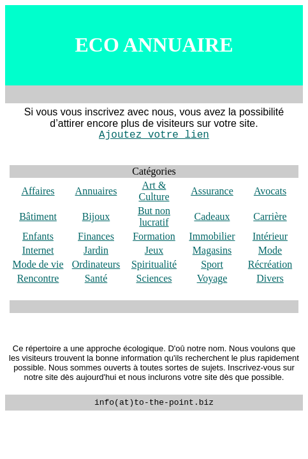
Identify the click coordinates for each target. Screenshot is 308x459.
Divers (270, 278)
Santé (96, 278)
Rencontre (38, 278)
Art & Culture (154, 191)
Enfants (38, 236)
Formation (154, 236)
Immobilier (212, 236)
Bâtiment (38, 216)
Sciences (154, 278)
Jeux (154, 250)
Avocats (270, 191)
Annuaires (96, 191)
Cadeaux (212, 216)
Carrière (269, 216)
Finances (96, 236)
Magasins (212, 250)
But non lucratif (154, 216)
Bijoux (96, 216)
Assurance (212, 191)
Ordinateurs (96, 264)
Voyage (212, 278)
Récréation (270, 264)
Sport (212, 264)
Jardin (96, 250)
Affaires (37, 191)
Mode (270, 250)
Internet (38, 250)
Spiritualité (154, 264)
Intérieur (270, 236)
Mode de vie (38, 264)
